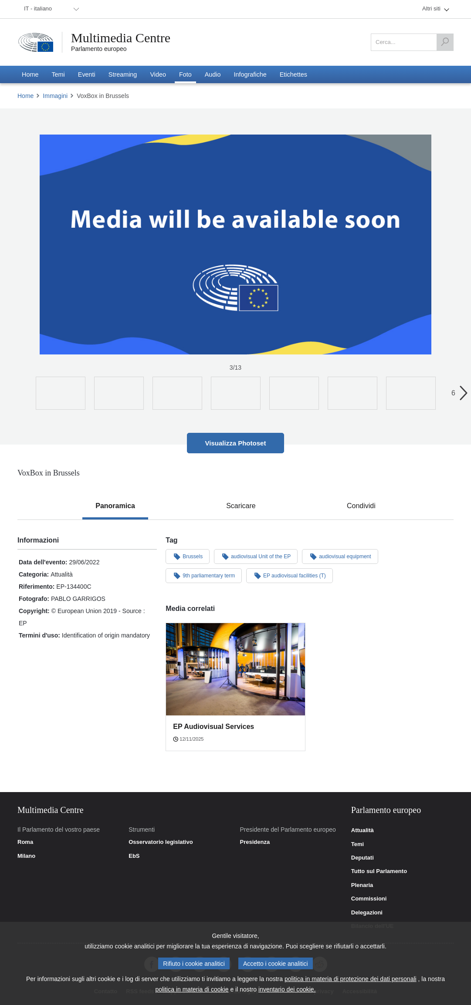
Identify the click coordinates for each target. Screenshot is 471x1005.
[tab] (115, 505)
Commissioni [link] (369, 899)
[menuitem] (50, 9)
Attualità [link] (362, 830)
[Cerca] (445, 42)
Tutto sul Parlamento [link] (379, 871)
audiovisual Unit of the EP (256, 556)
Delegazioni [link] (367, 913)
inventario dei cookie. (287, 989)
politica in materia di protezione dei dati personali (351, 978)
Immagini (55, 95)
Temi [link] (357, 844)
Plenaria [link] (362, 885)
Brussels (188, 556)
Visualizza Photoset (235, 443)
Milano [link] (26, 856)
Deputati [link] (362, 858)
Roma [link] (25, 842)
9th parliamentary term (204, 575)
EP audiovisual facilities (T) (289, 575)
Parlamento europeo (99, 48)
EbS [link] (134, 856)
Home (25, 95)
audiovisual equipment (340, 556)
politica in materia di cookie (191, 989)
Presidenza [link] (255, 842)
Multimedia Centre (120, 37)
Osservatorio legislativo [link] (161, 842)
